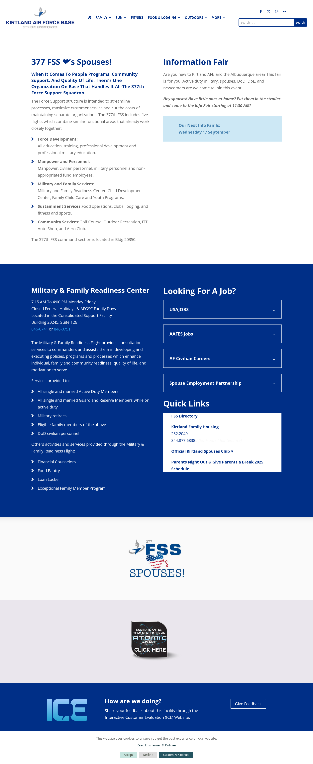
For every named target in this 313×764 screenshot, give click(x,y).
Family (101, 18)
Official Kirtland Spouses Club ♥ (202, 451)
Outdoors (194, 18)
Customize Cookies (176, 755)
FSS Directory (184, 416)
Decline (148, 755)
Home (89, 18)
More (216, 18)
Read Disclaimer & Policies (156, 745)
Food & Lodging (162, 18)
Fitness (137, 18)
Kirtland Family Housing (195, 426)
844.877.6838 (183, 440)
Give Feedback (248, 703)
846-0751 (62, 329)
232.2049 (179, 433)
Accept (128, 755)
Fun (119, 18)
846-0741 (39, 329)
